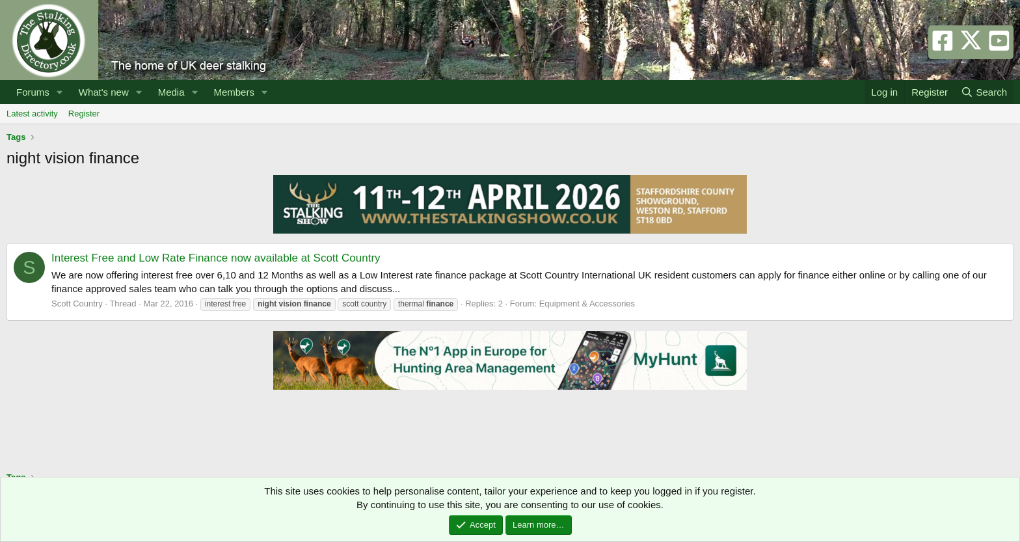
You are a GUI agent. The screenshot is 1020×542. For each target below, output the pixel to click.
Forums (32, 92)
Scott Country (77, 303)
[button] (60, 92)
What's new (104, 92)
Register (84, 113)
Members (233, 92)
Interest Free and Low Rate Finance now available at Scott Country (216, 258)
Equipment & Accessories (587, 303)
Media (171, 92)
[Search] (983, 92)
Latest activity (32, 113)
